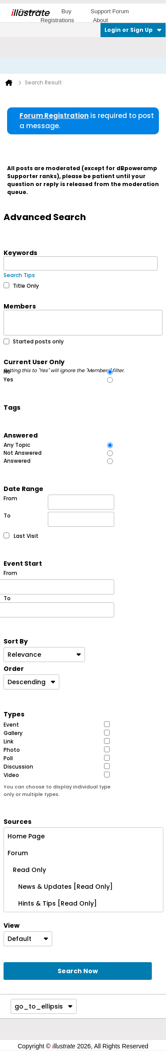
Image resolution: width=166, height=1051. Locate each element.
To (59, 519)
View (11, 925)
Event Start (23, 563)
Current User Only (64, 362)
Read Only (27, 869)
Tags (12, 407)
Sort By (16, 641)
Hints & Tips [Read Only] (52, 903)
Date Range (23, 488)
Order (14, 668)
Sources (17, 821)
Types (14, 714)
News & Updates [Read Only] (60, 886)
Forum (18, 853)
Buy (66, 11)
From (59, 502)
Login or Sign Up (133, 30)
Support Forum (109, 11)
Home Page (26, 836)
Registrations (57, 20)
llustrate (30, 13)
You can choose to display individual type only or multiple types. (57, 790)
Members (20, 306)
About (100, 20)
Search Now (78, 971)
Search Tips (19, 275)
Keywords (20, 252)
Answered (21, 435)
